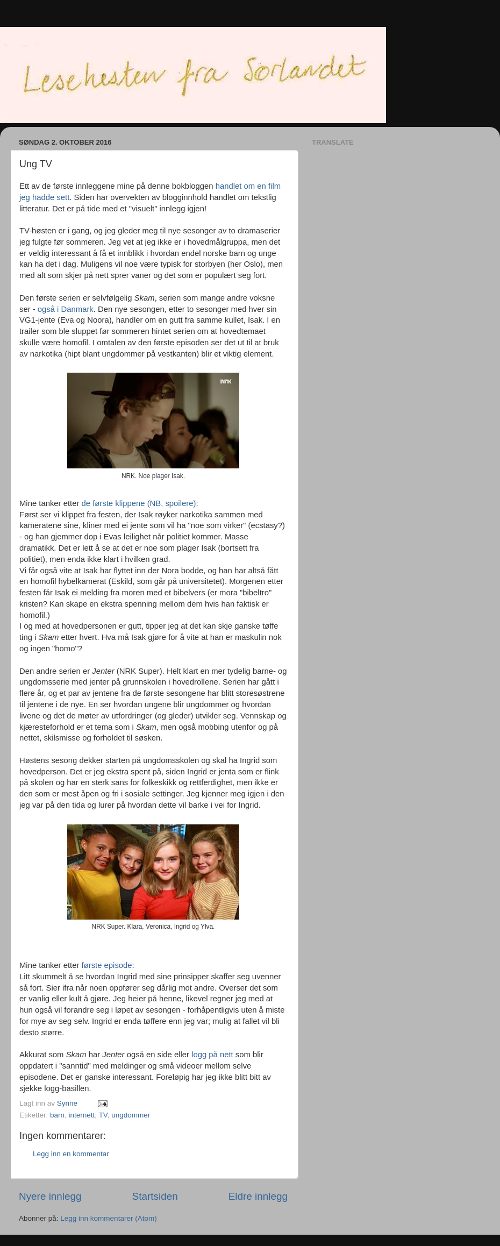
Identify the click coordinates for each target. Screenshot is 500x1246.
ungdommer (130, 1115)
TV (103, 1115)
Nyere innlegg (50, 1196)
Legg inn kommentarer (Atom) (108, 1218)
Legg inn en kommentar (71, 1154)
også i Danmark (66, 309)
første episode (107, 965)
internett (82, 1115)
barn (57, 1115)
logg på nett (212, 1054)
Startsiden (155, 1196)
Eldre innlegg (258, 1196)
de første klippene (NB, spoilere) (139, 503)
